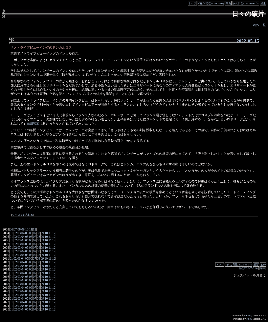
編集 (263, 3)
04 (23, 233)
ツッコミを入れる (22, 214)
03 (19, 233)
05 (26, 233)
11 (30, 229)
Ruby (249, 318)
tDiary (248, 315)
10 (26, 229)
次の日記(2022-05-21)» (246, 3)
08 (19, 229)
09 (23, 229)
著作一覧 (259, 25)
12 (34, 229)
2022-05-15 (248, 40)
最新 (228, 3)
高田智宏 (33, 123)
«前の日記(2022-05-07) (211, 3)
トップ (192, 3)
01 (11, 233)
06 (11, 229)
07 (15, 229)
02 (15, 233)
